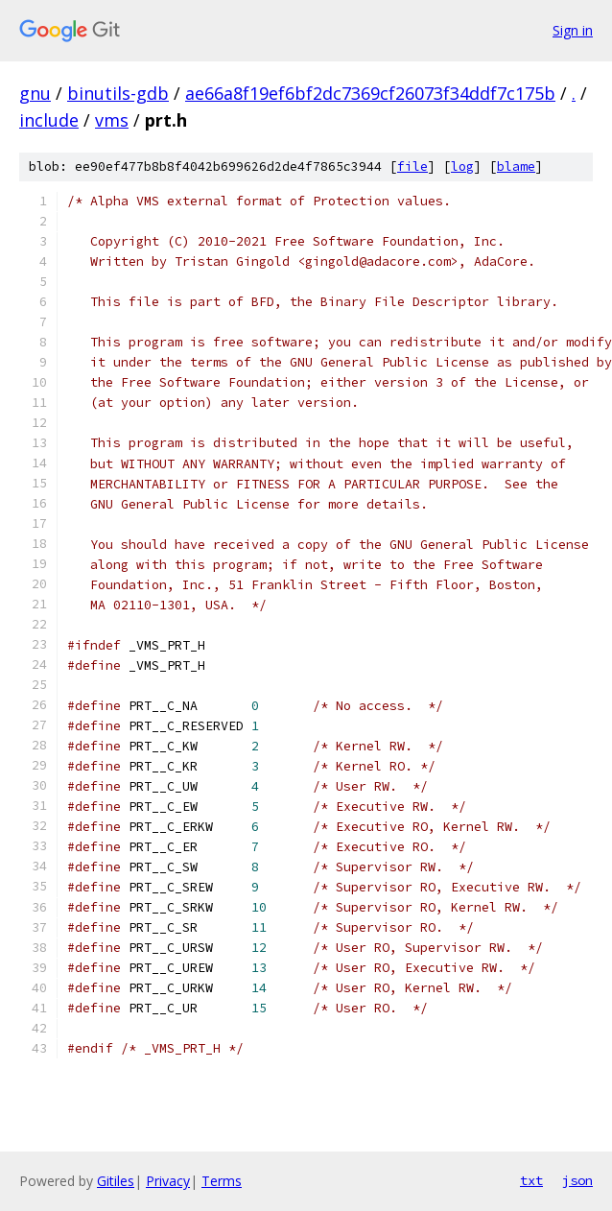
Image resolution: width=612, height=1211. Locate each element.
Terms (221, 1181)
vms (112, 119)
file (412, 166)
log (462, 166)
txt (531, 1180)
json (577, 1180)
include (49, 119)
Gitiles (115, 1181)
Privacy (168, 1181)
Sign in (573, 30)
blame (516, 166)
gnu (35, 93)
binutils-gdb (118, 93)
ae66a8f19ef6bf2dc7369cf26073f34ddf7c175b (370, 93)
